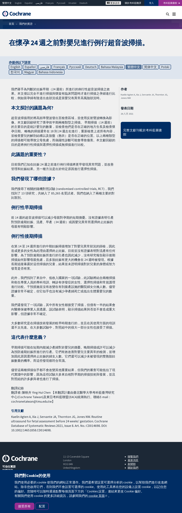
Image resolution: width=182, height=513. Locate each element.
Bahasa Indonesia (51, 72)
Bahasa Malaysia (112, 67)
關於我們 (133, 467)
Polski (165, 67)
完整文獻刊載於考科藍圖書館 (142, 132)
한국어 (15, 72)
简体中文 (150, 67)
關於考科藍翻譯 (133, 2)
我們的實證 (26, 23)
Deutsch (83, 2)
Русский (61, 2)
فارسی (39, 2)
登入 (151, 2)
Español (28, 2)
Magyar (29, 72)
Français (50, 2)
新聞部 (132, 464)
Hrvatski (72, 2)
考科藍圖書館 (170, 2)
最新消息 (133, 460)
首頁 (11, 23)
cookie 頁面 (96, 496)
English (18, 2)
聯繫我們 (133, 456)
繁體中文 (7, 2)
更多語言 (113, 2)
